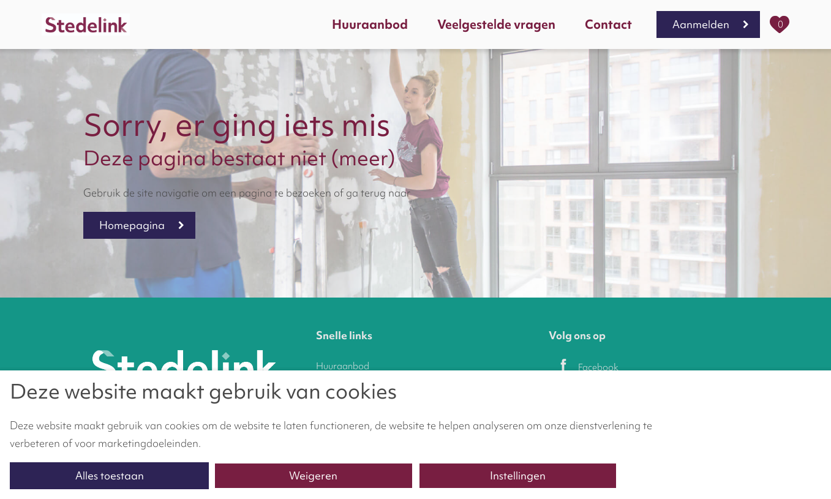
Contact (608, 24)
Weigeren (313, 475)
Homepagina (132, 225)
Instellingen (518, 475)
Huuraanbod (370, 24)
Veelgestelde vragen (496, 24)
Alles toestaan (109, 475)
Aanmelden (700, 24)
